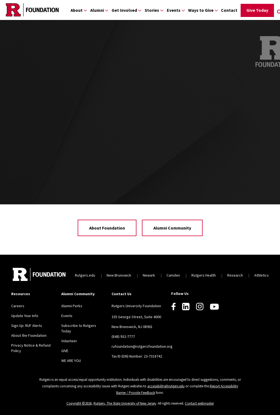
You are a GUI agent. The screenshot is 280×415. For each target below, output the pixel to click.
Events (173, 10)
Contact (229, 10)
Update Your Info (24, 315)
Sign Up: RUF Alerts (26, 325)
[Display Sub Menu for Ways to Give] (216, 10)
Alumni (97, 10)
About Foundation (107, 228)
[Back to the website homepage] (32, 9)
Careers (17, 305)
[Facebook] (173, 306)
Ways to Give (201, 10)
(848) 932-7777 (123, 336)
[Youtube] (214, 307)
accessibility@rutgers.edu (166, 386)
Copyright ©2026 (79, 403)
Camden (173, 275)
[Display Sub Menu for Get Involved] (139, 10)
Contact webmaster (199, 403)
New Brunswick (119, 275)
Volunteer (69, 340)
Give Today (257, 10)
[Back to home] (39, 275)
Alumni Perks (71, 305)
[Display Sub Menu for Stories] (162, 10)
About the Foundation (28, 335)
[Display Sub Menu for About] (85, 10)
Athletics (261, 275)
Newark (149, 275)
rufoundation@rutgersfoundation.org (142, 346)
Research (235, 275)
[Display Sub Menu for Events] (183, 10)
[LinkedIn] (185, 306)
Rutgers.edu (85, 275)
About (77, 10)
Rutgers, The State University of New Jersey (125, 403)
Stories (152, 10)
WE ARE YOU (71, 360)
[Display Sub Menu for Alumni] (106, 10)
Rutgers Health (203, 275)
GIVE (64, 350)
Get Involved (124, 10)
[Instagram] (199, 306)
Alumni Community (172, 228)
